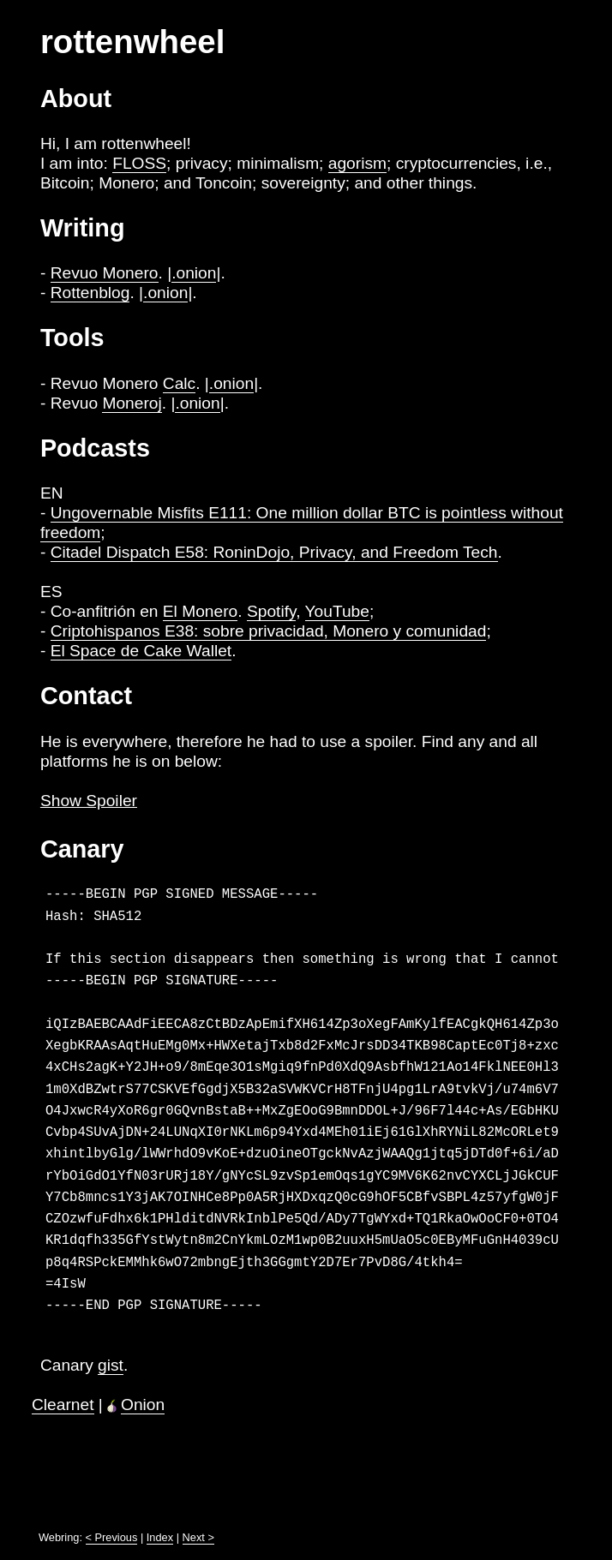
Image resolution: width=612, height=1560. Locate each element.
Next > (198, 1537)
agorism (357, 163)
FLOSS (139, 163)
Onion (143, 1405)
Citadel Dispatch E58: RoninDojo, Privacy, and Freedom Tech (274, 552)
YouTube (337, 611)
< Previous (112, 1537)
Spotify (271, 611)
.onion (193, 273)
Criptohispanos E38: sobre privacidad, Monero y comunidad (269, 631)
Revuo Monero (105, 273)
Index (160, 1537)
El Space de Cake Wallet (141, 651)
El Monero (200, 611)
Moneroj (131, 403)
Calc (179, 383)
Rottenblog (90, 293)
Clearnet (63, 1405)
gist (110, 1365)
